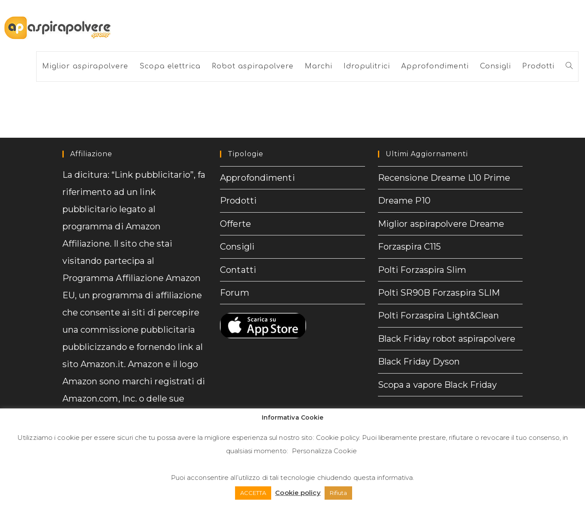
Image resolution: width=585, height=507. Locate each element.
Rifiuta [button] (338, 492)
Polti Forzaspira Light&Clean (438, 314)
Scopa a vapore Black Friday (437, 383)
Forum (234, 292)
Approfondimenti (257, 178)
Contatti (238, 269)
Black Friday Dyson (419, 360)
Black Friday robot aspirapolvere (446, 337)
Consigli (237, 246)
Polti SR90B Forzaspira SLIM (439, 292)
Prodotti (238, 200)
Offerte (235, 223)
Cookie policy (337, 437)
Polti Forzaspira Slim (422, 269)
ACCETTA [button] (253, 492)
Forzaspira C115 (409, 246)
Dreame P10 (404, 200)
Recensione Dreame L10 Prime (444, 178)
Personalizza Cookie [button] (324, 451)
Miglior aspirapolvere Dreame (441, 223)
